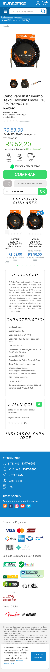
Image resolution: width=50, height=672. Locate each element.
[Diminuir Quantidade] (9, 185)
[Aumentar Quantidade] (9, 182)
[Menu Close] (5, 11)
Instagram (15, 475)
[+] (39, 404)
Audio (6, 26)
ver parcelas (10, 138)
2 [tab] (20, 265)
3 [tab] (24, 265)
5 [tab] (32, 265)
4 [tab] (28, 265)
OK (42, 191)
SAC (10, 486)
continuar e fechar (38, 656)
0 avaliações (24, 121)
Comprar (25, 174)
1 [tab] (16, 265)
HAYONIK (8, 108)
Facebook (15, 481)
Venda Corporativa (32, 639)
